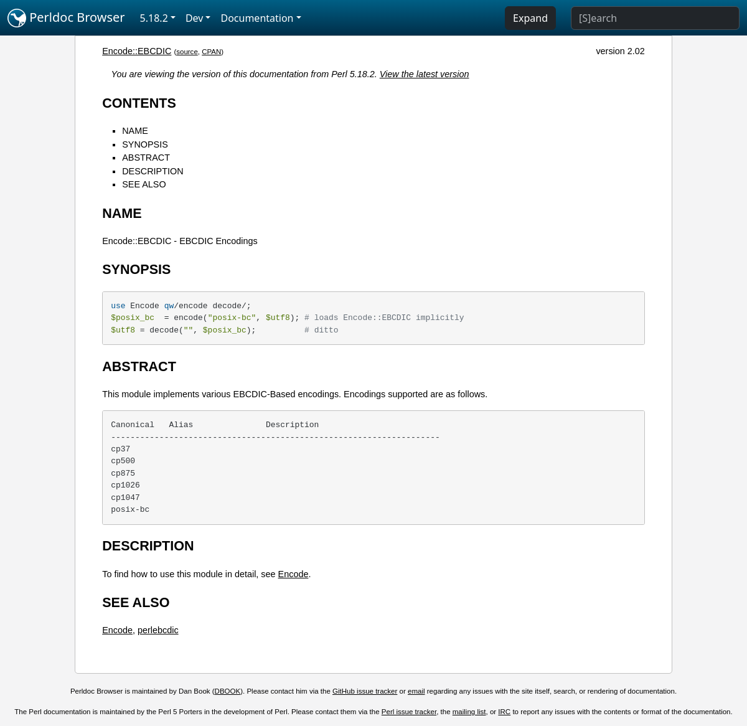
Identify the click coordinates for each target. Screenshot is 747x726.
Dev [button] (195, 18)
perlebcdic (158, 630)
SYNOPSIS (145, 144)
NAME (135, 131)
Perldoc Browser (66, 18)
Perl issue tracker (409, 711)
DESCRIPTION (152, 171)
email (416, 691)
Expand (530, 18)
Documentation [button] (256, 18)
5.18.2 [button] (154, 18)
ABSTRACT (146, 158)
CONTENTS (139, 103)
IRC (504, 711)
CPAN (211, 51)
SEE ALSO (144, 184)
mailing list (469, 711)
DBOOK (228, 691)
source (187, 51)
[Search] (655, 18)
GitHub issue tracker (364, 691)
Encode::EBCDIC (136, 51)
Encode (293, 574)
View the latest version (424, 74)
